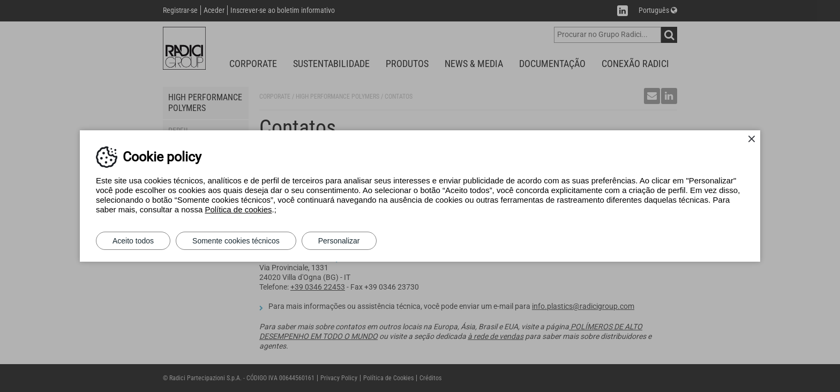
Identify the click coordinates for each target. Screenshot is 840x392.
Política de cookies (238, 209)
